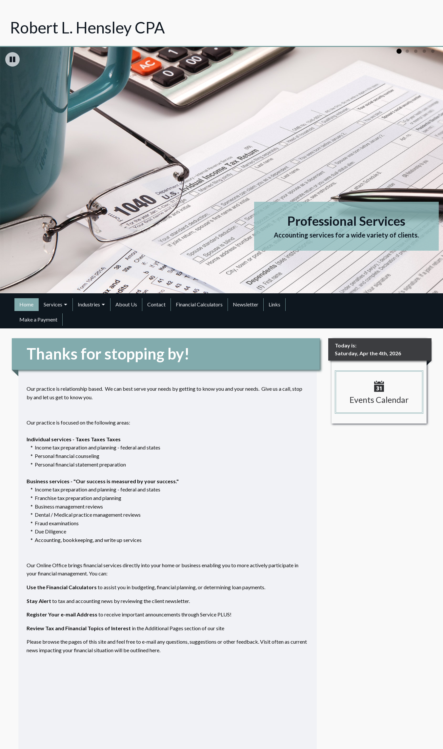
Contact (156, 304)
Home (26, 304)
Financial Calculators (199, 304)
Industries (89, 304)
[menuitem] (26, 304)
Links (274, 304)
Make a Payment (38, 319)
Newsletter (245, 304)
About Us (126, 304)
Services (53, 304)
